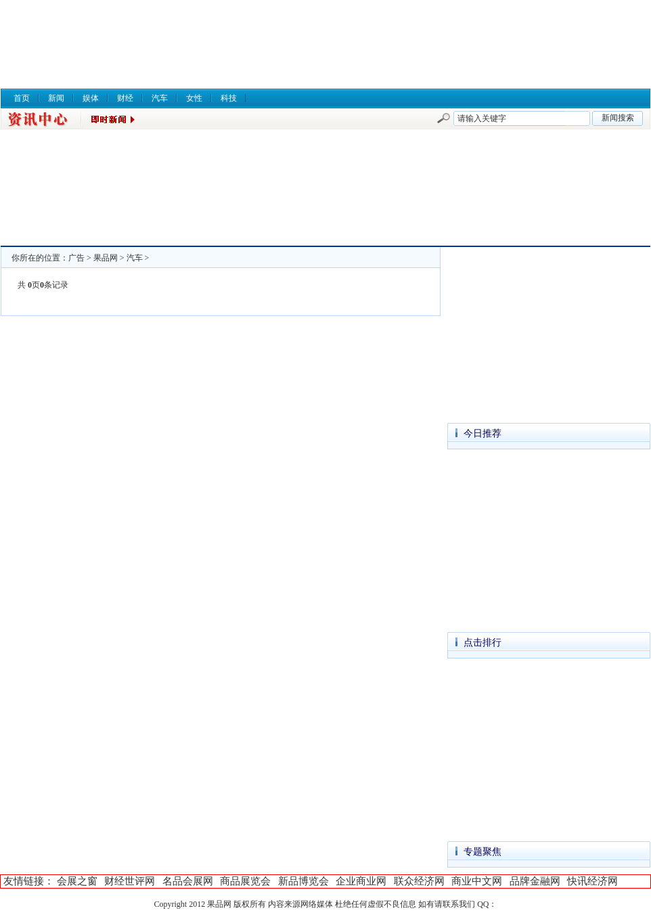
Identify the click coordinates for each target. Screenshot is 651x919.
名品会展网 (187, 881)
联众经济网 (419, 881)
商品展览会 (245, 881)
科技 (229, 98)
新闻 (56, 98)
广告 (76, 258)
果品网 (105, 258)
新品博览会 (303, 881)
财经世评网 (129, 881)
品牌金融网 (535, 881)
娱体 (91, 98)
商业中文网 (476, 881)
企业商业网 (361, 881)
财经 (125, 98)
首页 (22, 98)
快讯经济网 (592, 881)
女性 (194, 98)
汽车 (160, 98)
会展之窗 (77, 881)
